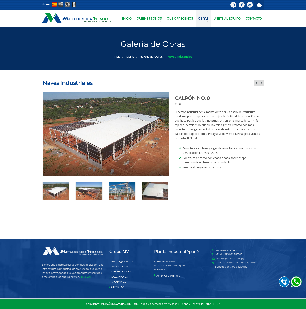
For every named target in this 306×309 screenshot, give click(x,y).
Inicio (117, 56)
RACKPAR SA (118, 281)
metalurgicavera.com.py (232, 258)
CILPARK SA (117, 286)
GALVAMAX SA (119, 276)
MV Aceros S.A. (119, 266)
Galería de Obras (151, 56)
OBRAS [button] (203, 20)
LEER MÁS (88, 276)
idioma (46, 4)
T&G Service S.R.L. (121, 271)
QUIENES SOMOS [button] (149, 20)
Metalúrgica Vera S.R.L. (124, 261)
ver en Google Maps (167, 275)
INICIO (127, 18)
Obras (130, 56)
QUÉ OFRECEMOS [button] (180, 20)
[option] (153, 148)
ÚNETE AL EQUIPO (227, 18)
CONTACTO (254, 18)
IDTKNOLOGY (212, 303)
